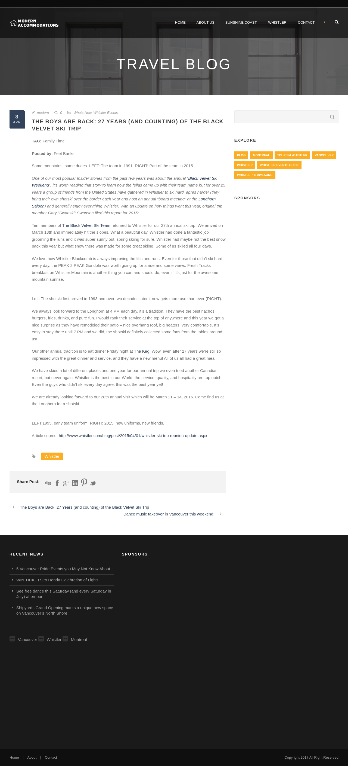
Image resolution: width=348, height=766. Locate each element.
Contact (306, 22)
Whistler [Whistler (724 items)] (245, 165)
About (31, 757)
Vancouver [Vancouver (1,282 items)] (324, 155)
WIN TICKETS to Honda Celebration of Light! (57, 580)
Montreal (75, 639)
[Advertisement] (286, 245)
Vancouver (23, 639)
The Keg (142, 351)
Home (180, 22)
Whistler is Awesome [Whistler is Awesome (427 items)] (255, 174)
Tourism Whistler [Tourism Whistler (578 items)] (292, 155)
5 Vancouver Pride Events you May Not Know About (63, 568)
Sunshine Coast (241, 22)
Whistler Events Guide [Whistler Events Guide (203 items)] (279, 165)
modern (43, 113)
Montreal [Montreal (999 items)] (261, 155)
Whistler (277, 22)
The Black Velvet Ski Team (86, 225)
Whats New (82, 113)
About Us (206, 22)
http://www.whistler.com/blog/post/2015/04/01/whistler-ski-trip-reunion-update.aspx (133, 435)
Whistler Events (105, 113)
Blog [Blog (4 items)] (241, 155)
